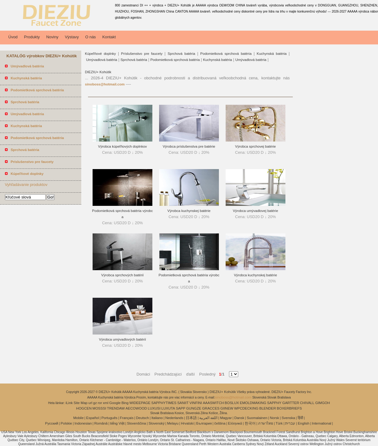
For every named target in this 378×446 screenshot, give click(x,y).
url (90, 403)
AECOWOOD (136, 408)
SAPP (180, 408)
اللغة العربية (208, 418)
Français (126, 418)
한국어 (250, 423)
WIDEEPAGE (140, 403)
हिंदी (300, 418)
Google (114, 403)
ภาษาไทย (265, 423)
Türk (279, 423)
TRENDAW (116, 408)
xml (106, 403)
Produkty (32, 37)
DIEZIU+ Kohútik (98, 72)
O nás (90, 37)
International (321, 423)
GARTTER (290, 403)
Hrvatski (187, 423)
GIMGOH (322, 403)
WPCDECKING (246, 408)
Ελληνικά (235, 423)
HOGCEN (83, 408)
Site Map (80, 403)
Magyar (226, 418)
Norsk (274, 418)
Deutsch (142, 418)
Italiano (157, 418)
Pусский (51, 423)
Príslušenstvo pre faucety (141, 53)
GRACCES (211, 408)
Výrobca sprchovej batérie (255, 146)
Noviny (52, 37)
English (303, 423)
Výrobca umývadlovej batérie (255, 211)
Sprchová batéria (181, 53)
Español (92, 418)
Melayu (172, 423)
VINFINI (195, 403)
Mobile (78, 418)
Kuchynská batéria (272, 53)
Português (109, 418)
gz (95, 403)
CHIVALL (307, 403)
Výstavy (72, 37)
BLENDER (267, 408)
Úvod (12, 37)
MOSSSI (99, 408)
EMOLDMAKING (253, 403)
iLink (69, 403)
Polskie (66, 423)
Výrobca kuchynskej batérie (189, 211)
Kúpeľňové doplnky (100, 53)
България (204, 423)
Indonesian (83, 423)
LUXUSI (154, 408)
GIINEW (226, 408)
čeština (219, 423)
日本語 (191, 418)
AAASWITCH (213, 403)
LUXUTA (168, 408)
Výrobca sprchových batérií (122, 275)
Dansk (239, 418)
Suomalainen (257, 418)
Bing (124, 403)
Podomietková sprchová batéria (225, 53)
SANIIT (183, 403)
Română (101, 423)
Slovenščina (136, 423)
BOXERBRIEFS (289, 408)
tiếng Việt (117, 423)
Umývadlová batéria (101, 60)
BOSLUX (232, 403)
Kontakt (109, 37)
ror (100, 403)
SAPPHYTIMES (164, 403)
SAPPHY (274, 403)
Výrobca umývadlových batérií (122, 339)
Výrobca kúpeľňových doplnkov (122, 146)
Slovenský (156, 423)
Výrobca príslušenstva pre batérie (189, 146)
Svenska (288, 418)
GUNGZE (193, 408)
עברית (290, 423)
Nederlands (174, 418)
